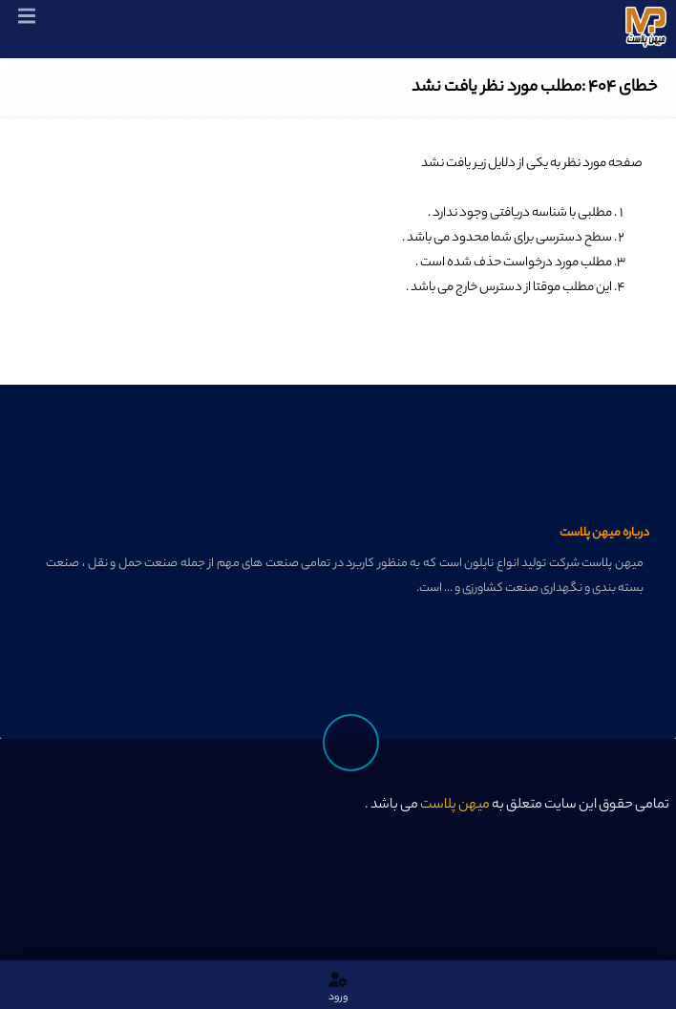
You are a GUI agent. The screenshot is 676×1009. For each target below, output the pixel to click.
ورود (338, 988)
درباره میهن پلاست (604, 533)
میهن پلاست (455, 805)
